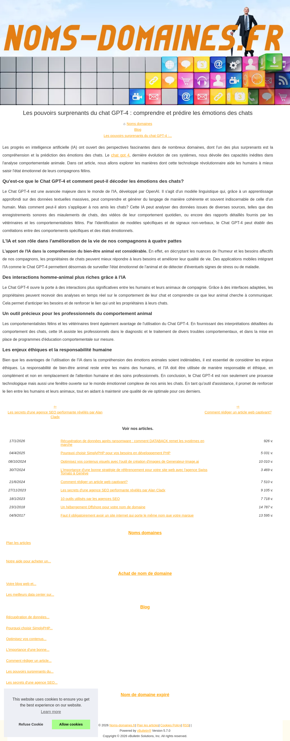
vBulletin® (144, 730)
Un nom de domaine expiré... (28, 705)
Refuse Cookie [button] (31, 724)
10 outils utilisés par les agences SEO (90, 498)
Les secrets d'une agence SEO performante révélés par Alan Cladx (55, 414)
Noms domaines (139, 124)
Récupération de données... (27, 617)
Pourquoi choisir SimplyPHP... (29, 628)
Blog (137, 130)
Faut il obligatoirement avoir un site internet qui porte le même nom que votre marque (126, 515)
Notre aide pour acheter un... (28, 561)
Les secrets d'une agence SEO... (32, 682)
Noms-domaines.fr (122, 725)
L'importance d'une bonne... (27, 650)
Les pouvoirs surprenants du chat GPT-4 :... (138, 136)
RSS (186, 725)
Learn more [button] (51, 712)
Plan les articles (18, 543)
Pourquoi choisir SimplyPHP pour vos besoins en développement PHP (115, 453)
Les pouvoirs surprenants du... (30, 671)
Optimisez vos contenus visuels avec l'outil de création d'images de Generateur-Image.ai (129, 461)
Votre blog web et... (21, 584)
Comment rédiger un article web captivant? (238, 412)
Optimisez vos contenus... (26, 639)
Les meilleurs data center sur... (30, 594)
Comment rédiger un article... (29, 661)
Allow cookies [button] (71, 724)
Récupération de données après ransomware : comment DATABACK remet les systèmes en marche (132, 442)
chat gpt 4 (120, 155)
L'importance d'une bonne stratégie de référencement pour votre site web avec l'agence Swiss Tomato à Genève (133, 471)
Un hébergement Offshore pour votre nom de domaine (102, 507)
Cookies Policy (170, 725)
